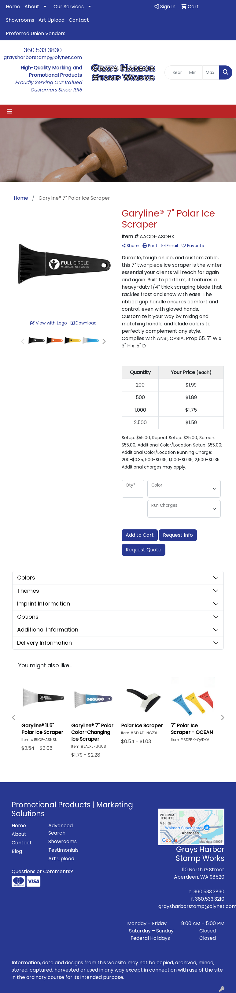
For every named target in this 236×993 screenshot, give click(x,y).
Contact (79, 20)
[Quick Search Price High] (210, 72)
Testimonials (63, 850)
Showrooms (20, 20)
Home (13, 6)
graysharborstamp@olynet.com (43, 57)
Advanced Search (60, 829)
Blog (17, 851)
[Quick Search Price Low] (194, 72)
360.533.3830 (43, 50)
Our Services (68, 6)
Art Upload (52, 20)
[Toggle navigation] (9, 111)
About (31, 6)
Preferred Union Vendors (35, 33)
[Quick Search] (175, 72)
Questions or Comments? (42, 871)
